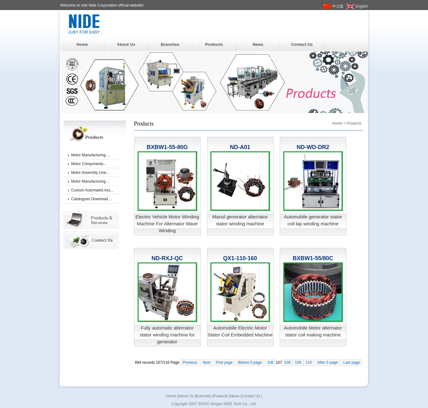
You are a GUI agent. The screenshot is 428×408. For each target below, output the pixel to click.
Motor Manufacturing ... (90, 155)
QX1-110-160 (240, 258)
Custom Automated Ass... (92, 190)
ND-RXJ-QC (167, 258)
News (258, 44)
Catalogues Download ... (91, 199)
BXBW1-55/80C (313, 258)
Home (82, 44)
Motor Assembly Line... (90, 172)
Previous (189, 362)
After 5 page (327, 362)
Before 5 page (250, 362)
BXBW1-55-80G (167, 147)
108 (287, 362)
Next (206, 362)
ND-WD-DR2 (313, 147)
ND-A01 (240, 147)
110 (309, 362)
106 (270, 362)
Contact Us (302, 44)
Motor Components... (88, 164)
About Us (126, 44)
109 (298, 362)
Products (214, 44)
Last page (351, 362)
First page (224, 362)
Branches (170, 44)
